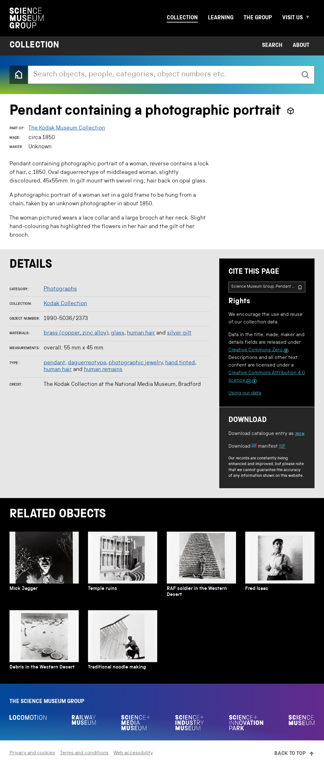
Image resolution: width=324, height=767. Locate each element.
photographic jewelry (136, 363)
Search (272, 45)
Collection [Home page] (34, 45)
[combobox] (162, 75)
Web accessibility (133, 753)
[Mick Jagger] (44, 566)
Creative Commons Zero (258, 350)
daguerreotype (87, 363)
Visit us (292, 18)
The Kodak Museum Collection (66, 128)
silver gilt (179, 333)
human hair (141, 333)
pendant (54, 363)
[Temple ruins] (122, 566)
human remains (103, 370)
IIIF (282, 446)
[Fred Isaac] (280, 566)
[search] (305, 75)
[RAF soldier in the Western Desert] (201, 566)
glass (117, 333)
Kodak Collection (65, 304)
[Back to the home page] (18, 75)
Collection (182, 18)
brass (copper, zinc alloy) (76, 333)
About (301, 45)
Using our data (244, 393)
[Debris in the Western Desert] (44, 642)
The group (258, 18)
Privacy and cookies (32, 753)
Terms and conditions (84, 753)
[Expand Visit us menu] (310, 18)
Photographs (60, 289)
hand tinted (180, 363)
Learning (221, 18)
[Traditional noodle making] (122, 642)
